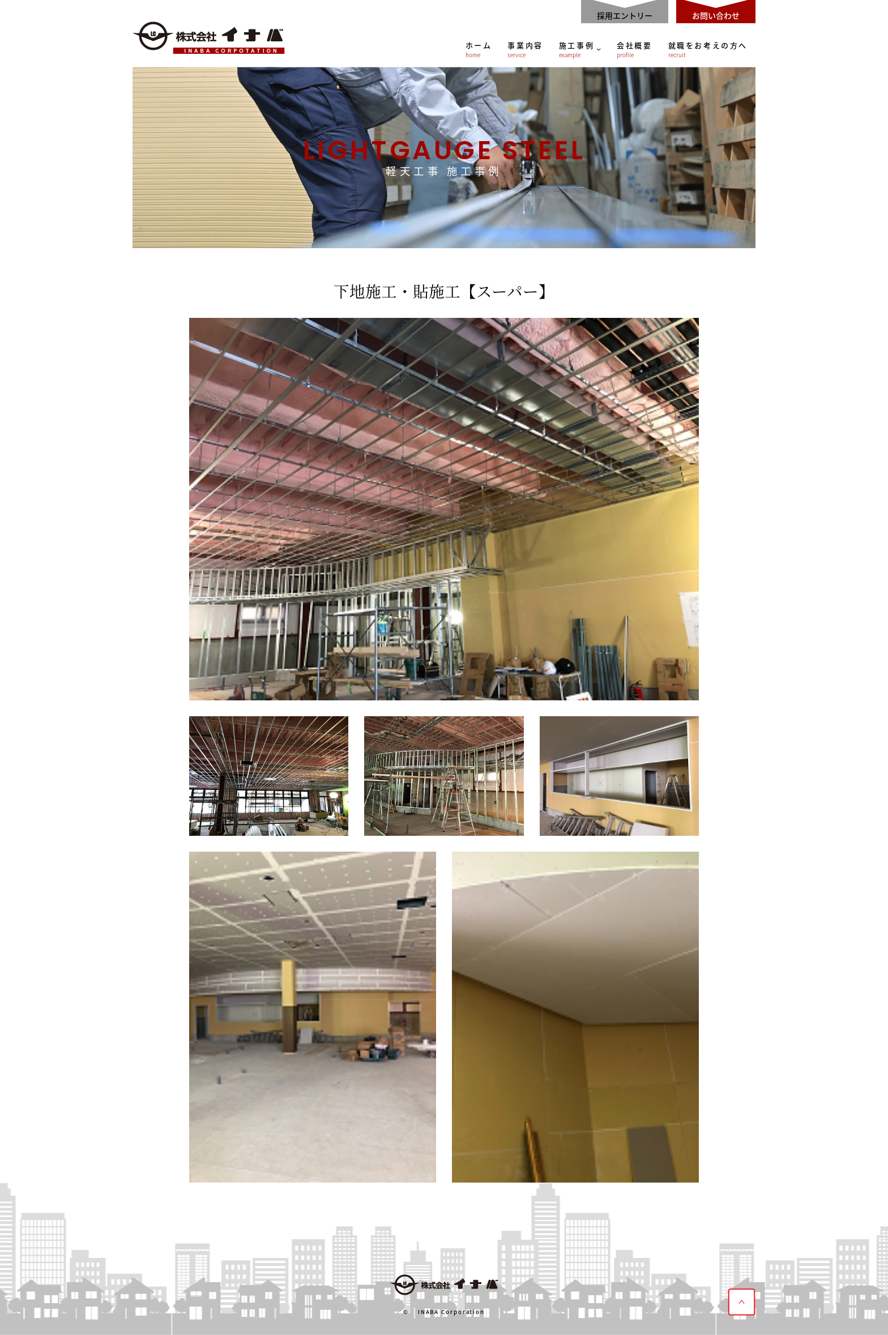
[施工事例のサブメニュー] (598, 48)
